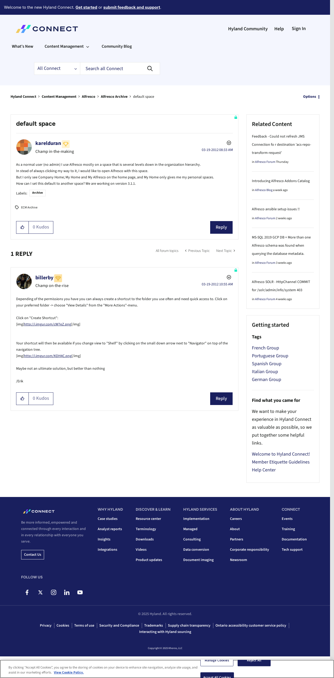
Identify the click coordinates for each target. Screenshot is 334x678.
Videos (141, 549)
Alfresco (88, 96)
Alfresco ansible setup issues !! (276, 209)
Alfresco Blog (263, 190)
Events (287, 518)
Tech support (292, 549)
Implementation (196, 518)
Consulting (192, 539)
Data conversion (196, 549)
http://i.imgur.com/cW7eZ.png (47, 324)
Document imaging (198, 560)
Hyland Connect (23, 96)
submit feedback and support (131, 7)
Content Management (59, 96)
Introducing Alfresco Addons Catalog (281, 181)
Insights (104, 539)
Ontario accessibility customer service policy (250, 625)
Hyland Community (248, 29)
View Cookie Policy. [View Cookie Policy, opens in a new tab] (69, 672)
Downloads (145, 539)
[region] (167, 669)
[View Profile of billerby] (44, 277)
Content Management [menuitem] (64, 46)
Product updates (149, 560)
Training (288, 529)
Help (279, 29)
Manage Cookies (217, 660)
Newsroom (238, 560)
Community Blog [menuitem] (117, 46)
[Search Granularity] (57, 68)
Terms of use (84, 625)
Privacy (45, 625)
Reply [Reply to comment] (221, 398)
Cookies (63, 625)
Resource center (148, 518)
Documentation (294, 539)
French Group (265, 348)
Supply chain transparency (189, 625)
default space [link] (143, 96)
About (235, 529)
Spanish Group (266, 363)
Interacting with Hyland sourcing (165, 632)
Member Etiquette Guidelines (281, 462)
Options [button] (309, 96)
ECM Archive (29, 207)
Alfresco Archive (114, 96)
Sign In (299, 28)
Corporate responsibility (249, 549)
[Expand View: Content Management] (87, 46)
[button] (22, 227)
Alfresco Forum (265, 162)
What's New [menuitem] (22, 46)
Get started (86, 7)
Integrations (107, 549)
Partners (236, 539)
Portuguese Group (270, 356)
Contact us (32, 554)
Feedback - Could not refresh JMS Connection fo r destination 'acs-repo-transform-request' (281, 144)
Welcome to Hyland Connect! (281, 454)
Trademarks (153, 625)
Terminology (146, 529)
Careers (236, 518)
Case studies (107, 518)
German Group (266, 379)
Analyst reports (110, 529)
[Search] (120, 68)
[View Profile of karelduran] (48, 143)
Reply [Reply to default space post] (221, 227)
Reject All (254, 660)
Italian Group (265, 371)
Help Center (264, 470)
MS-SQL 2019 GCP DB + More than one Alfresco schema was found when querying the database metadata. (281, 245)
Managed (190, 529)
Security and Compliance (119, 625)
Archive (37, 193)
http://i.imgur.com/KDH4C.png (48, 356)
